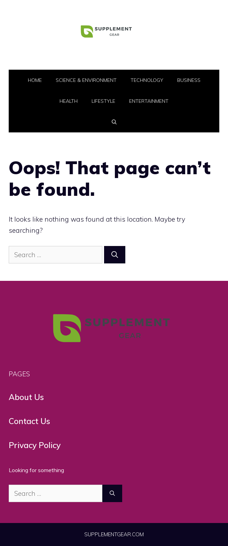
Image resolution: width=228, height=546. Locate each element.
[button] (114, 121)
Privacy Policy (35, 445)
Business (189, 80)
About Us (26, 397)
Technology (147, 80)
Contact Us (29, 421)
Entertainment (148, 101)
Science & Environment (86, 80)
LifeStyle (103, 101)
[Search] (114, 255)
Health (69, 101)
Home (35, 80)
